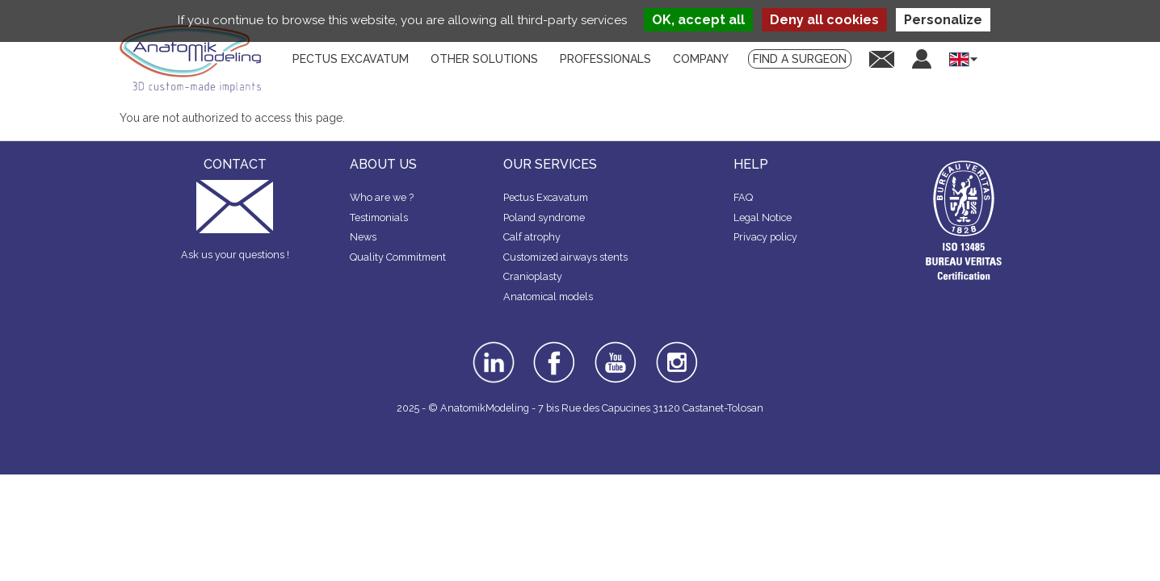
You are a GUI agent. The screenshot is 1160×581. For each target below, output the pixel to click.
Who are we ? (382, 197)
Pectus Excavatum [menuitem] (350, 58)
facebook (554, 347)
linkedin (492, 347)
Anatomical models (548, 296)
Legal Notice (762, 217)
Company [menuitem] (701, 58)
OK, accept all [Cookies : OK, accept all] (698, 19)
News (363, 237)
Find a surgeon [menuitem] (800, 58)
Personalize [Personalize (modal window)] (943, 19)
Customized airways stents (565, 257)
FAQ (743, 197)
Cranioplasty (532, 276)
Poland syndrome (544, 217)
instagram (675, 352)
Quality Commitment (398, 257)
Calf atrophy (532, 237)
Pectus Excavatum (545, 197)
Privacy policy (765, 237)
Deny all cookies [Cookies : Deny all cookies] (824, 19)
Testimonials (379, 217)
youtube (614, 347)
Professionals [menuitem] (605, 58)
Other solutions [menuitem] (484, 58)
